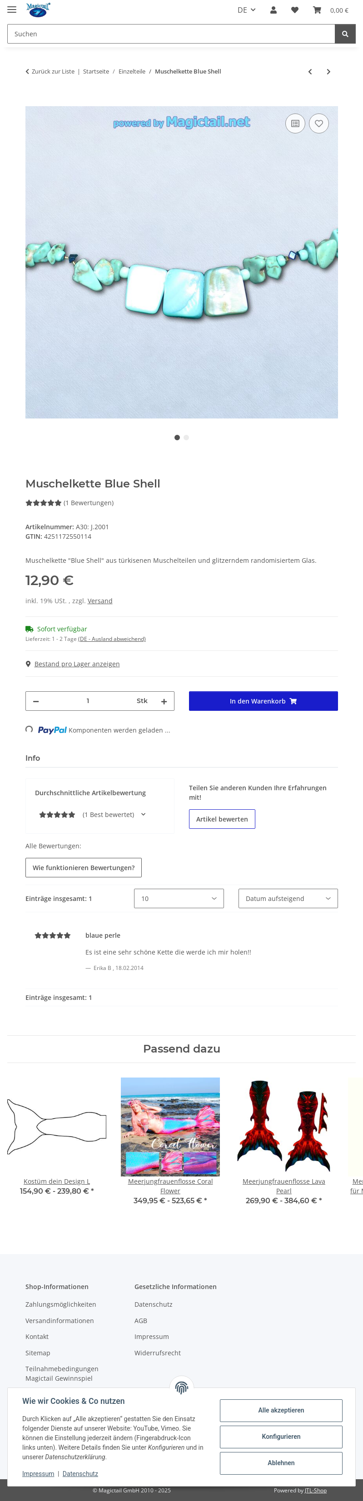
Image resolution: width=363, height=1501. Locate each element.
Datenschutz (80, 1473)
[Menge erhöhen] (164, 701)
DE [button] (242, 10)
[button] (273, 10)
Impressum (38, 1473)
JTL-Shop (316, 1490)
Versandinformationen (59, 1320)
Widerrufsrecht (157, 1352)
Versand (100, 600)
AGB (140, 1320)
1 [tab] (177, 437)
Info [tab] (32, 758)
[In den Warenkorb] (32, 101)
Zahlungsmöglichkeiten (60, 1304)
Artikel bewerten (222, 819)
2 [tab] (186, 437)
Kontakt (37, 1336)
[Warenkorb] (331, 10)
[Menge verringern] (36, 701)
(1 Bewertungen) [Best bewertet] (69, 502)
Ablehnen (281, 1463)
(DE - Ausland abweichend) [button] (112, 639)
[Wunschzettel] (295, 10)
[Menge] (87, 701)
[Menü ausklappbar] (11, 5)
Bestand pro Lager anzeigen (73, 663)
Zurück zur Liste (53, 71)
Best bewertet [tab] (81, 758)
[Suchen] (171, 34)
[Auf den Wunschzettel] (319, 123)
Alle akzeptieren (281, 1410)
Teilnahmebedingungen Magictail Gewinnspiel (62, 1373)
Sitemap (37, 1352)
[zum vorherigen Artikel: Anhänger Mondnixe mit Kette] (310, 71)
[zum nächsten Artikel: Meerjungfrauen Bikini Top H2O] (328, 71)
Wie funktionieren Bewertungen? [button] (83, 867)
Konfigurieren (281, 1436)
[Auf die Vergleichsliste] (295, 123)
